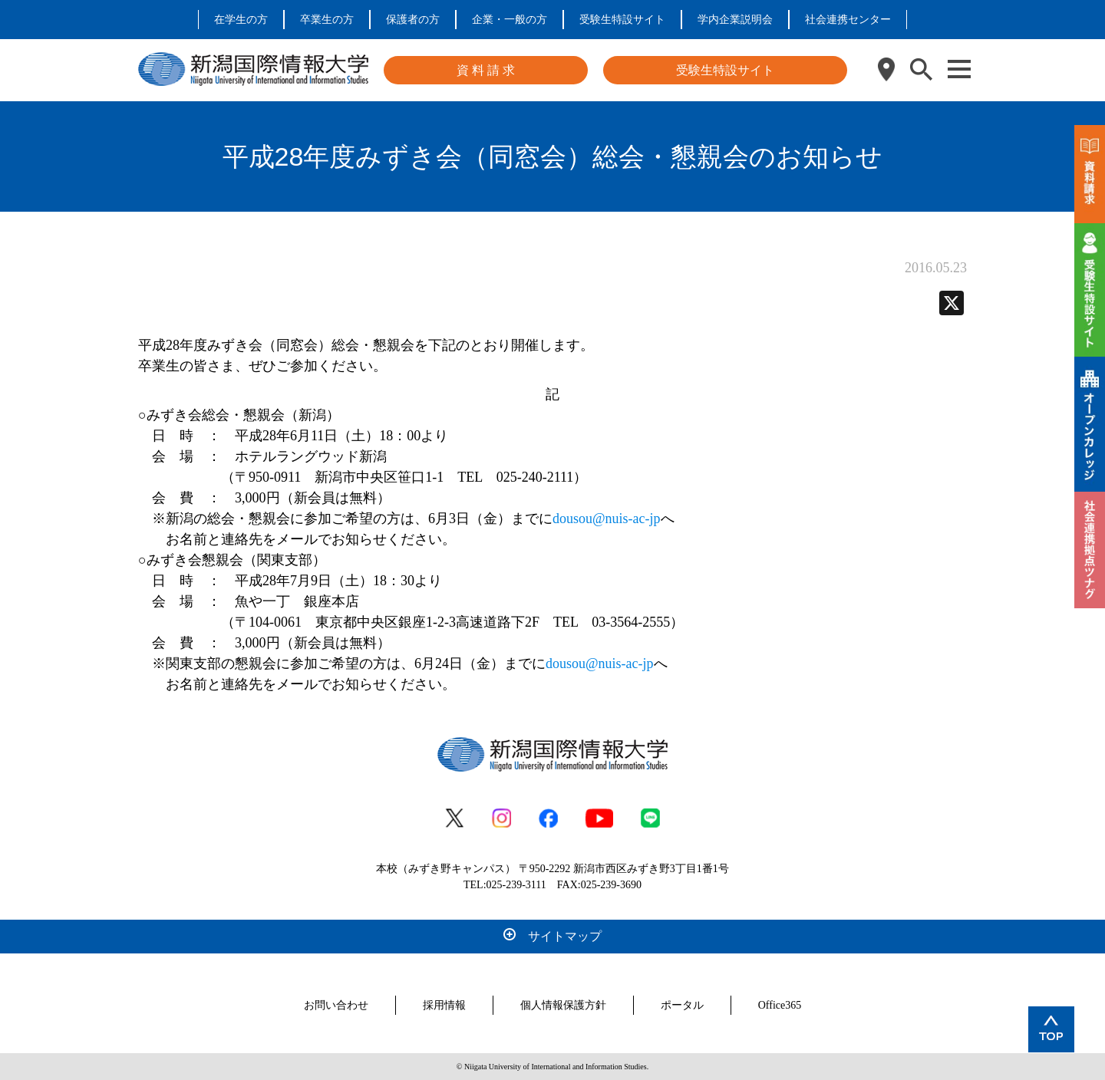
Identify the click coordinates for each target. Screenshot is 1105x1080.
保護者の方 (413, 19)
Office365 (780, 1005)
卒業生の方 (327, 19)
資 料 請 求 (486, 70)
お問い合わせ (336, 1005)
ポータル (682, 1005)
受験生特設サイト (622, 19)
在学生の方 (241, 19)
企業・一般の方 (509, 19)
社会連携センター (848, 19)
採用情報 (444, 1005)
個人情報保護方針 (563, 1005)
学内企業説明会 (735, 19)
